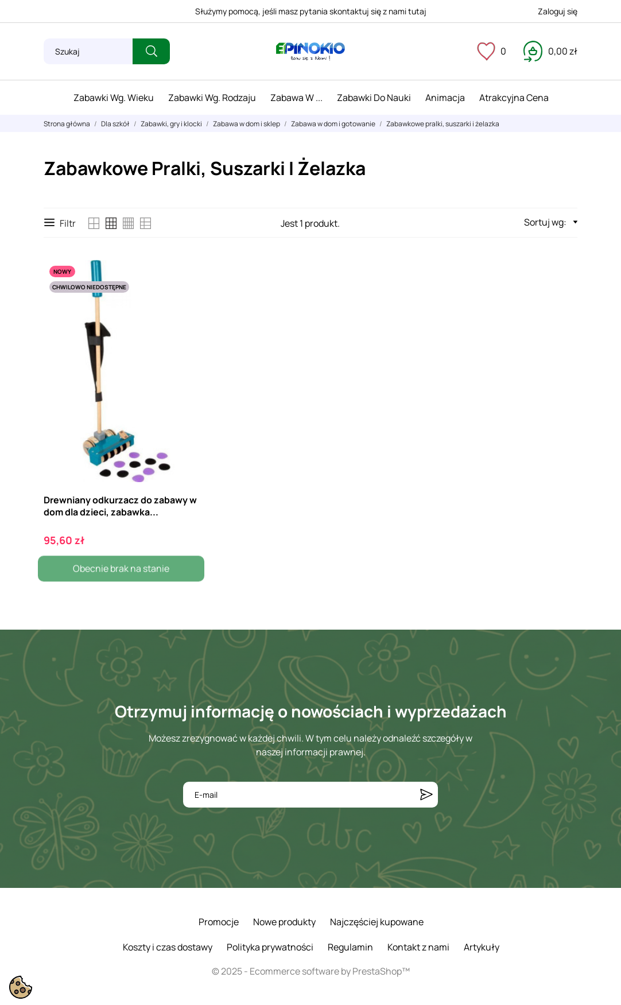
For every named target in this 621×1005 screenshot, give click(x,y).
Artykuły (481, 947)
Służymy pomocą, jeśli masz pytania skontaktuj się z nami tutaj (310, 11)
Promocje (219, 921)
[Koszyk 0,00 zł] (550, 51)
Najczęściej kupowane (377, 921)
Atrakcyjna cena (514, 97)
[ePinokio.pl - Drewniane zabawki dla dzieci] (310, 51)
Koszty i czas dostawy (167, 947)
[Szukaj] (88, 51)
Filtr (60, 223)
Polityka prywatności (270, 947)
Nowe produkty (284, 921)
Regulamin (350, 947)
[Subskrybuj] (426, 794)
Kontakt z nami (418, 947)
